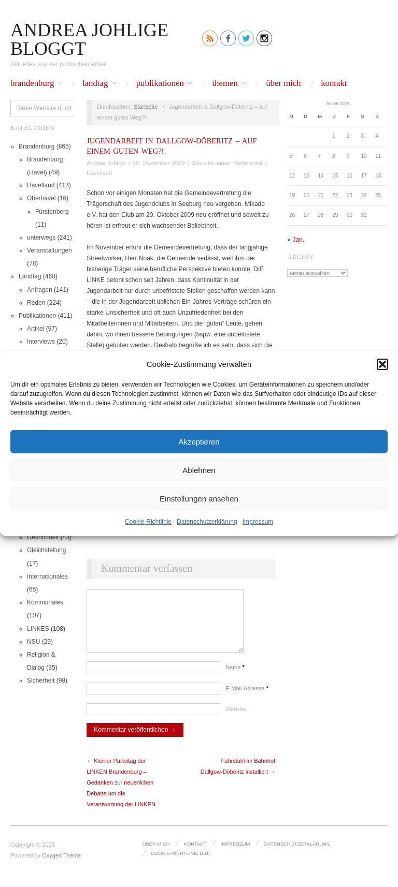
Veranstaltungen (49, 250)
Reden (36, 302)
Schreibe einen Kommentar (227, 163)
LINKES (38, 628)
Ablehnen (198, 469)
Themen (224, 83)
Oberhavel (41, 198)
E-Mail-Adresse (246, 699)
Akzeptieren (198, 441)
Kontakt (334, 83)
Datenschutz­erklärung (207, 521)
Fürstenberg (52, 211)
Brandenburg (32, 83)
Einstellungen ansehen (199, 498)
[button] (382, 364)
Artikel (35, 328)
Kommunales (45, 602)
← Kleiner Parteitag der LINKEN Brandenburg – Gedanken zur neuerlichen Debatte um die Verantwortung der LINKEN (121, 793)
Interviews (41, 341)
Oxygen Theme (61, 866)
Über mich (283, 83)
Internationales (47, 576)
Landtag (95, 83)
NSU (33, 641)
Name (235, 677)
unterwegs (41, 237)
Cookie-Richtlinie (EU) (179, 862)
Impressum (258, 521)
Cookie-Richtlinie (148, 521)
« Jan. (295, 239)
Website (235, 719)
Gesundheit (43, 537)
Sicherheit (40, 680)
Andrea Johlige (106, 163)
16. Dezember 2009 (159, 163)
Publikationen (160, 83)
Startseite (146, 107)
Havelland (40, 185)
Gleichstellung (46, 550)
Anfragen (39, 289)
